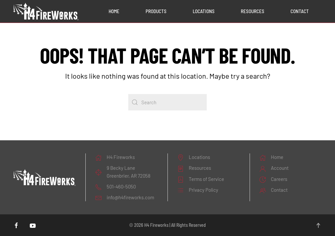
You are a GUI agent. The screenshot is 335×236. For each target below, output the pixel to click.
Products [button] (156, 11)
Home (114, 11)
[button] (318, 225)
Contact (300, 11)
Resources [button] (252, 11)
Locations (204, 11)
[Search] (167, 102)
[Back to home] (46, 11)
